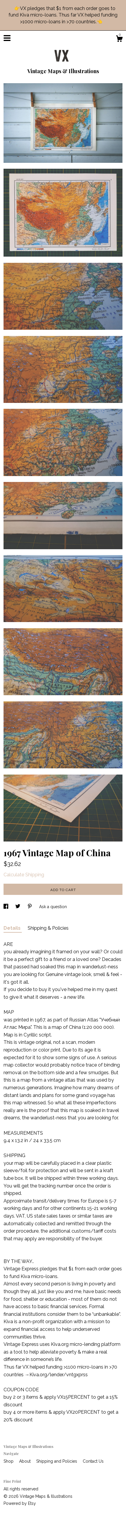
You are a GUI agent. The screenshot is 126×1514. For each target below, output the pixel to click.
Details (13, 928)
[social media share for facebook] (6, 906)
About (25, 1461)
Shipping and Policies (57, 1461)
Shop (9, 1461)
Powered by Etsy (20, 1503)
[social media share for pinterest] (30, 906)
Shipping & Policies (48, 928)
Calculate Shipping (24, 874)
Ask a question (53, 906)
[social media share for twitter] (18, 906)
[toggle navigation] (7, 38)
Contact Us (93, 1461)
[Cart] (119, 39)
